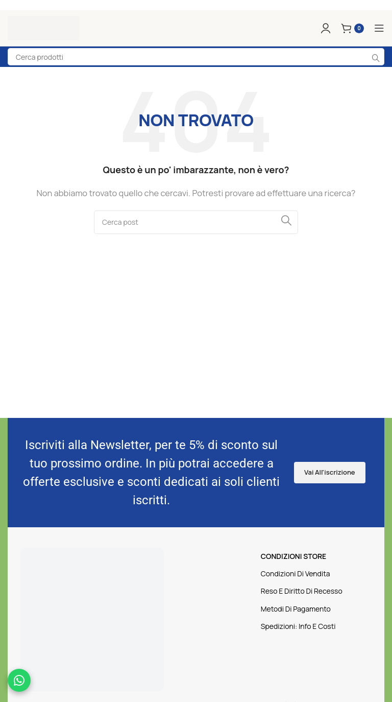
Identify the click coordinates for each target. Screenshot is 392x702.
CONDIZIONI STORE (293, 556)
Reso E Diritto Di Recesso (301, 591)
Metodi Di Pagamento (296, 609)
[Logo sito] (43, 27)
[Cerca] (196, 222)
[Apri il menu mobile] (379, 28)
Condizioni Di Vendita (295, 573)
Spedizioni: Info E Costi (298, 626)
